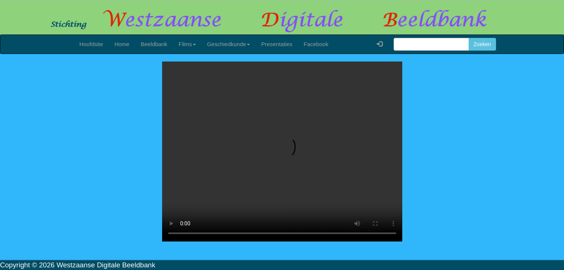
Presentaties (276, 44)
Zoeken (482, 44)
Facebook (316, 44)
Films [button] (187, 44)
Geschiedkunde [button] (228, 44)
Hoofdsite (91, 44)
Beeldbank (154, 44)
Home (121, 44)
